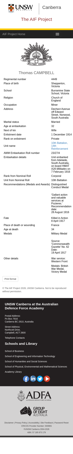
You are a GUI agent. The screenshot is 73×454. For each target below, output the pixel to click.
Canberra (51, 7)
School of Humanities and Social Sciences (26, 361)
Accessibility (33, 423)
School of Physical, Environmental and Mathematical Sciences (36, 366)
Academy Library (13, 372)
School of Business (14, 351)
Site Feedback (47, 423)
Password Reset (61, 423)
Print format (10, 279)
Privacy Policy (21, 423)
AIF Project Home (13, 34)
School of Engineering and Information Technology (30, 356)
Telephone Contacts (15, 338)
